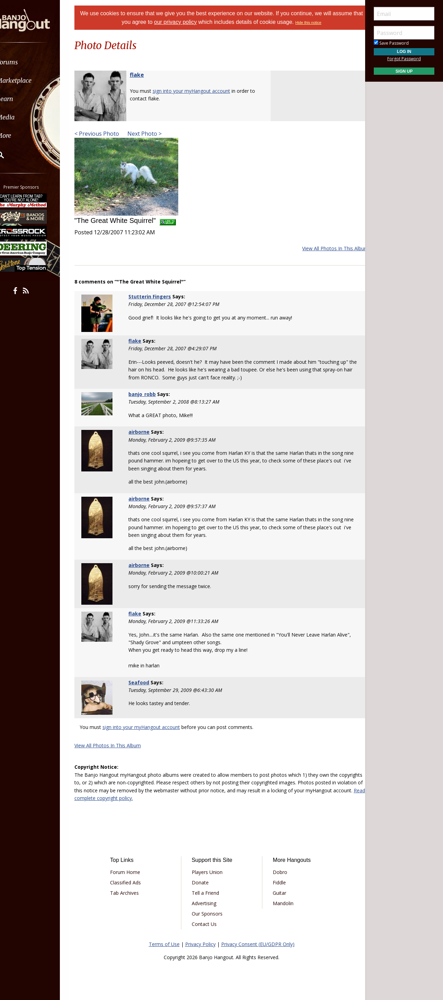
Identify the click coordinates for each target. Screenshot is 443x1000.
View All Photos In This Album (326, 248)
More (22, 135)
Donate (202, 882)
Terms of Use (164, 944)
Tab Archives (131, 893)
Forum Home (132, 872)
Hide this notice (324, 22)
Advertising (206, 903)
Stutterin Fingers (155, 296)
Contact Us (206, 924)
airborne (144, 432)
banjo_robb (148, 394)
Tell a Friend (208, 893)
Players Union (209, 872)
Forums (25, 62)
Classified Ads (132, 882)
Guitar (277, 893)
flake (145, 75)
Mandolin (280, 903)
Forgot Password (404, 59)
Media (24, 117)
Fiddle (276, 882)
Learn (23, 99)
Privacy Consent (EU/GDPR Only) (258, 944)
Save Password (391, 43)
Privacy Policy (200, 944)
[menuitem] (39, 62)
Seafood (144, 682)
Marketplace (32, 80)
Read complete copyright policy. (178, 798)
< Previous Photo (105, 133)
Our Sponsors (209, 913)
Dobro (277, 872)
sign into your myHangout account (200, 91)
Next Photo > (152, 133)
